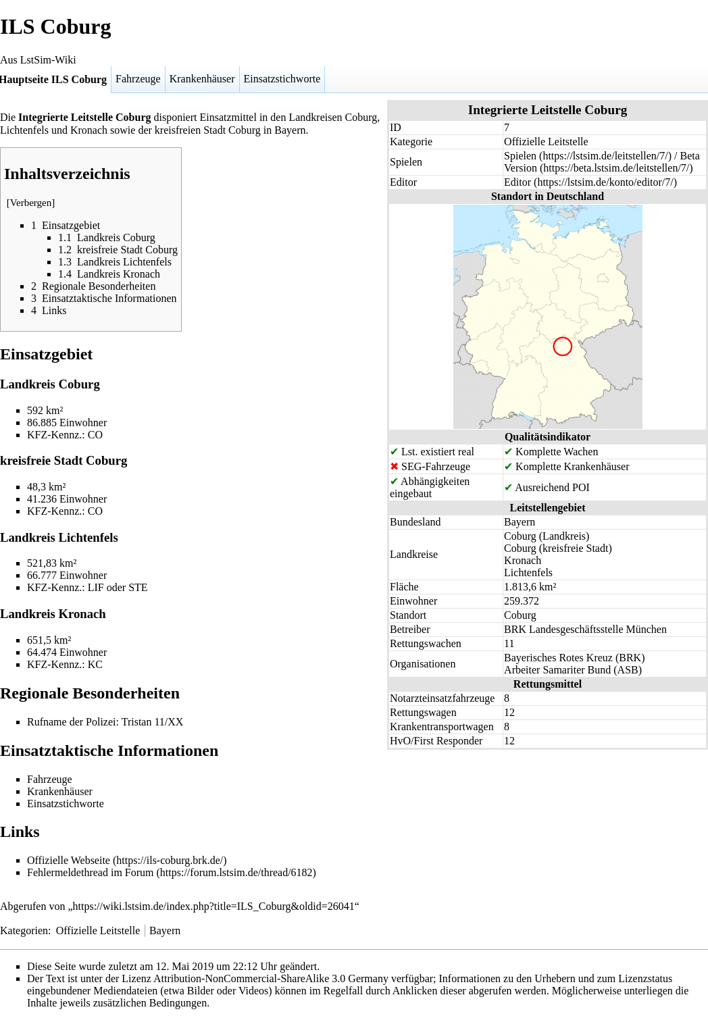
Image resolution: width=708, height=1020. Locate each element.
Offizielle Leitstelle (98, 930)
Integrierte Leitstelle (65, 117)
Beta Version (602, 162)
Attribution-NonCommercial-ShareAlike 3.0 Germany (270, 978)
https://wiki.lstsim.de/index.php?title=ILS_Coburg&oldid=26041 (214, 906)
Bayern (164, 930)
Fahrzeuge (138, 78)
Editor (517, 182)
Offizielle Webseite (68, 860)
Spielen (520, 155)
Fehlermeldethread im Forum (90, 872)
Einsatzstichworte (282, 78)
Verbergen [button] (31, 202)
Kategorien (24, 930)
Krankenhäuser (202, 78)
